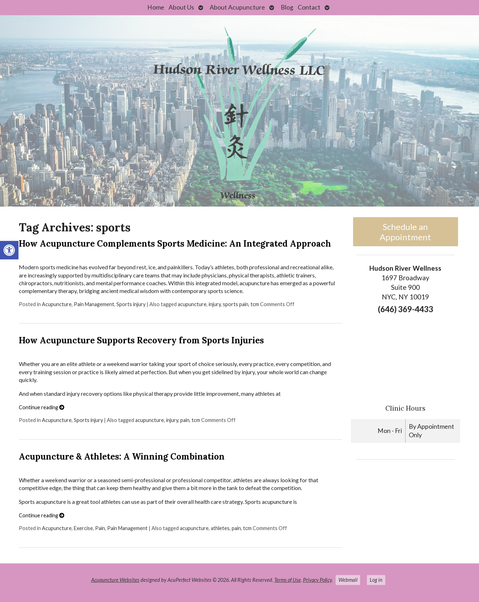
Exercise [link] (83, 528)
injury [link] (215, 304)
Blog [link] (287, 7)
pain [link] (184, 420)
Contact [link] (309, 7)
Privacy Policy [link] (317, 580)
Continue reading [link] (41, 407)
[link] (9, 250)
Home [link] (155, 7)
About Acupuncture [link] (237, 7)
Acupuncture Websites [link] (115, 580)
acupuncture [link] (192, 304)
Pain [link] (100, 528)
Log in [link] (376, 580)
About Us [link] (181, 7)
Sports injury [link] (130, 304)
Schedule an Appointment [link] (405, 231)
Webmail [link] (347, 580)
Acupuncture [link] (57, 304)
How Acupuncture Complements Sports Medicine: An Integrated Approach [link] (175, 243)
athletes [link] (220, 528)
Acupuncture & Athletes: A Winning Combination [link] (122, 456)
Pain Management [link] (94, 304)
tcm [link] (254, 304)
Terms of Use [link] (287, 580)
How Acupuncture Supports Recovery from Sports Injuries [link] (141, 340)
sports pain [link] (235, 304)
